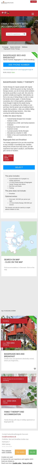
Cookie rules (17, 463)
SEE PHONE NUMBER (19, 65)
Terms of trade (27, 463)
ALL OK (32, 452)
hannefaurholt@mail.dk (10, 69)
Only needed (20, 452)
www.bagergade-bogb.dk (25, 69)
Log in (33, 1)
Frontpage (5, 47)
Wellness (25, 47)
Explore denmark (15, 47)
